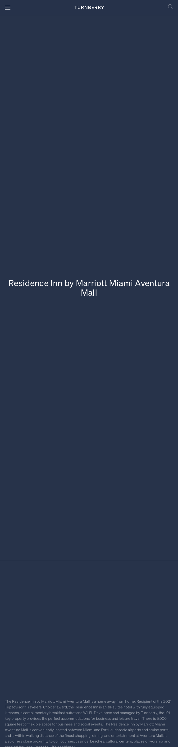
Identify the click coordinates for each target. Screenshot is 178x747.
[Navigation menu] (7, 7)
